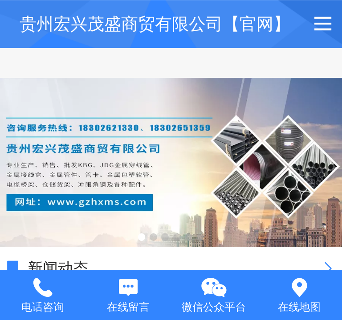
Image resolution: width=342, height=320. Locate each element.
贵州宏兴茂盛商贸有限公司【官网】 (155, 23)
